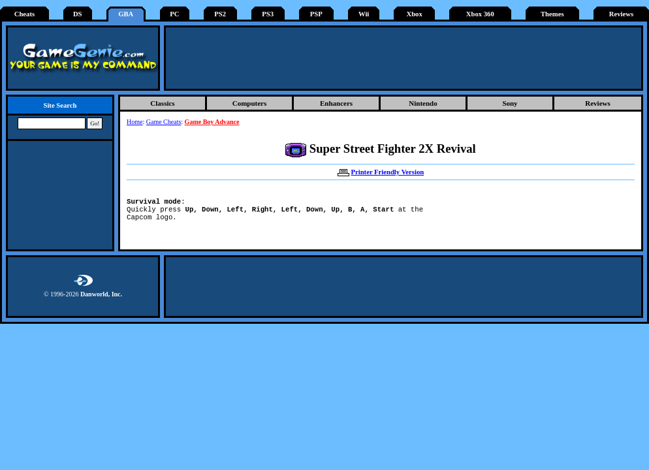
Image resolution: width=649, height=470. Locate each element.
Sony (509, 103)
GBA (125, 14)
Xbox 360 (480, 14)
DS (77, 14)
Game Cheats (164, 121)
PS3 (268, 14)
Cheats (24, 14)
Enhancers (336, 103)
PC (174, 14)
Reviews (621, 14)
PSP (316, 14)
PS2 (220, 14)
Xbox (414, 14)
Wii (363, 14)
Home (134, 121)
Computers (249, 103)
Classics (162, 103)
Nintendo (423, 103)
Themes (552, 14)
